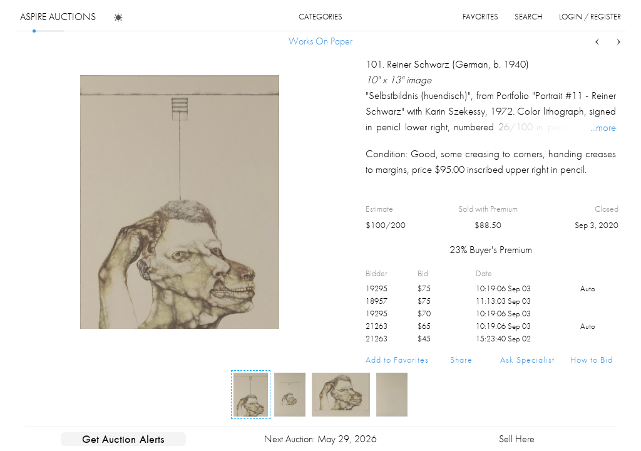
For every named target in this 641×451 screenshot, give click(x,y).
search (529, 16)
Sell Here (517, 438)
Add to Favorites (397, 359)
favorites (480, 16)
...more (603, 127)
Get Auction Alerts (123, 439)
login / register (590, 16)
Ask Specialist (527, 359)
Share (461, 359)
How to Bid (591, 359)
